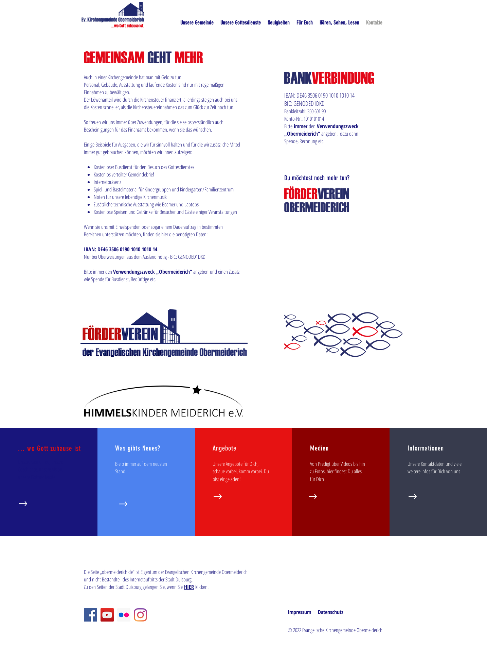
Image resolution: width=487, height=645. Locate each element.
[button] (339, 23)
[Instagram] (140, 615)
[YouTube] (107, 615)
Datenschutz (330, 612)
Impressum (299, 612)
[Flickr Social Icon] (123, 615)
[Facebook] (90, 615)
